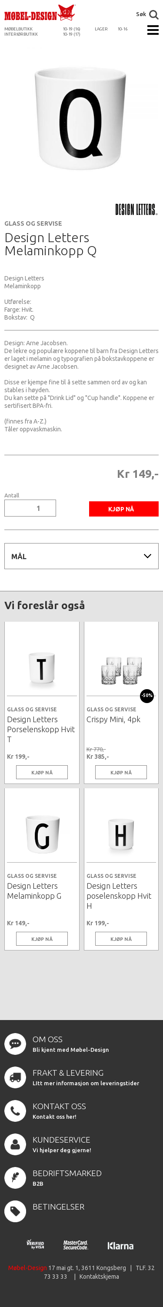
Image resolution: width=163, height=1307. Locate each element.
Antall (11, 495)
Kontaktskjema (99, 1276)
